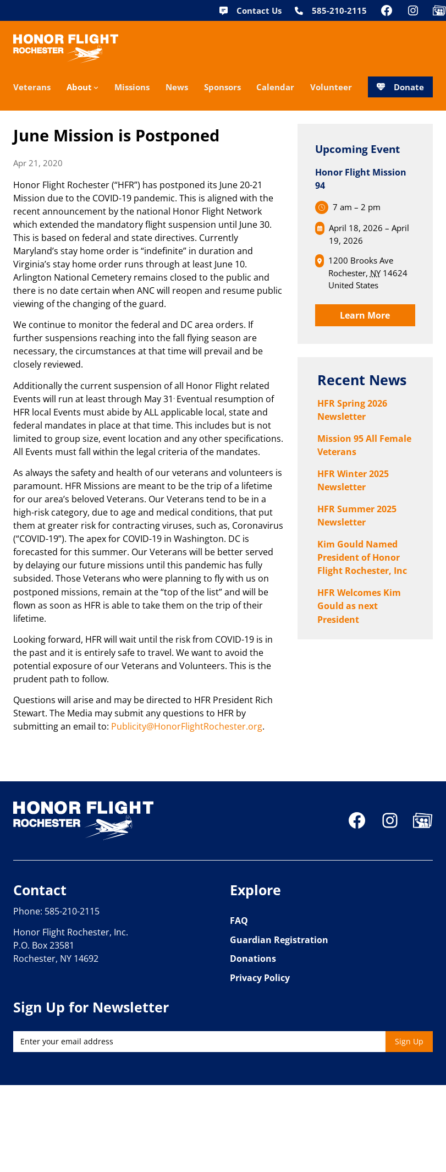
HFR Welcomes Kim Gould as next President (359, 606)
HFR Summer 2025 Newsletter (357, 515)
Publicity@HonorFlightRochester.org (186, 726)
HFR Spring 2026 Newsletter (352, 410)
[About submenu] (95, 86)
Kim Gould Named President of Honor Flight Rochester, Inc (362, 557)
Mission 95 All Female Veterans (364, 445)
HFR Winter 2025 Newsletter (353, 480)
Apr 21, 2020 (38, 162)
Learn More (365, 315)
